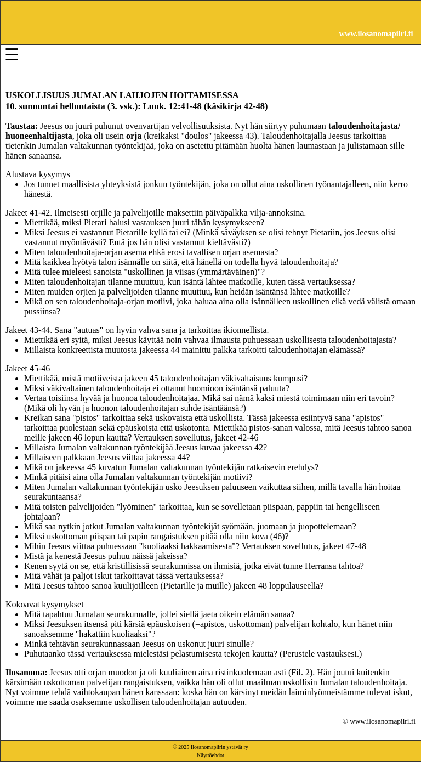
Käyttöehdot (210, 755)
